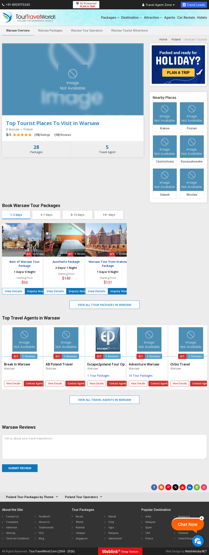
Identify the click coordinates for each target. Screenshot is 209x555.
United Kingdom (187, 538)
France (149, 538)
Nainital (80, 527)
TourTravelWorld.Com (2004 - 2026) (52, 551)
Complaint (12, 522)
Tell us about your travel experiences (28, 438)
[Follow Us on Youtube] (183, 487)
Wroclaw (191, 194)
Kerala (79, 516)
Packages (110, 17)
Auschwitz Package (66, 262)
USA (147, 533)
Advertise (11, 527)
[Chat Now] (198, 541)
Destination (131, 17)
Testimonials (46, 527)
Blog (41, 538)
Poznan (192, 128)
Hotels (202, 17)
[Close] (201, 518)
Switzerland (115, 538)
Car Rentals (186, 17)
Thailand (183, 533)
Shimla (79, 522)
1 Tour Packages (98, 375)
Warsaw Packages (50, 30)
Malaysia (113, 533)
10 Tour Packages (141, 375)
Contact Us (12, 516)
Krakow (165, 128)
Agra (111, 527)
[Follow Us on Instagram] (204, 487)
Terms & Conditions (17, 538)
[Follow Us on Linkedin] (190, 487)
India (148, 516)
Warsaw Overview (18, 30)
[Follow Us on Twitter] (175, 487)
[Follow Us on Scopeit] (197, 487)
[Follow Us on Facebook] (154, 487)
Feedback (44, 516)
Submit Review (19, 468)
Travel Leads (194, 5)
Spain (148, 527)
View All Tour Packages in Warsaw (104, 305)
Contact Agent (34, 383)
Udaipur (80, 533)
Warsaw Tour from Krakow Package (108, 264)
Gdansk (165, 194)
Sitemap (10, 533)
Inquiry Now (35, 291)
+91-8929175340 (16, 5)
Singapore (82, 538)
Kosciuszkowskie (192, 161)
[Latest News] (161, 487)
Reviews (62, 134)
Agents (169, 17)
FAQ (41, 533)
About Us (44, 522)
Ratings (42, 134)
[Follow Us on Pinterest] (168, 487)
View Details (13, 291)
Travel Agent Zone (158, 5)
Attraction (153, 17)
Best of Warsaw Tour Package (25, 264)
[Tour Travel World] (29, 17)
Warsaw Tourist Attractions (129, 30)
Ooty (111, 522)
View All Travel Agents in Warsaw (104, 400)
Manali (112, 516)
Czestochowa (165, 161)
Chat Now (187, 524)
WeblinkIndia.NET (196, 551)
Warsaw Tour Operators (87, 30)
